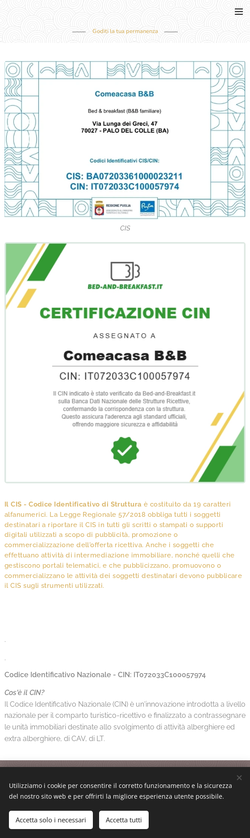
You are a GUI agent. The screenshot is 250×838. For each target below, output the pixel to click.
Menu (239, 11)
